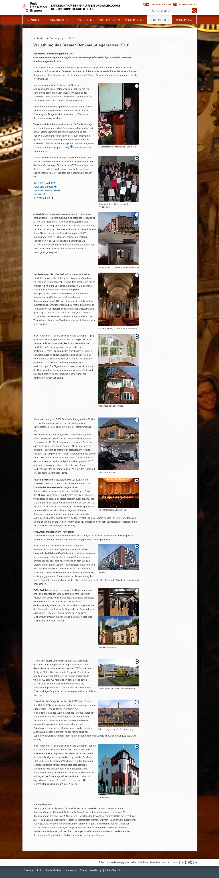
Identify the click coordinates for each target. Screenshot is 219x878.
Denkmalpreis (40, 38)
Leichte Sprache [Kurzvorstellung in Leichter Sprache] (187, 4)
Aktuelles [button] (85, 19)
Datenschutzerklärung (91, 870)
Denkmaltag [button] (184, 19)
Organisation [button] (59, 19)
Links (39, 870)
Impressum (70, 870)
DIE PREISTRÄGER (42, 182)
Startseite (35, 19)
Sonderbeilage (55, 147)
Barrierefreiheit (53, 870)
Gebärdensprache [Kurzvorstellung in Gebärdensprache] (160, 4)
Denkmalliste (134, 19)
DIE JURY (37, 194)
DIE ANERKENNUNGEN (45, 190)
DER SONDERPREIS (43, 186)
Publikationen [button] (109, 19)
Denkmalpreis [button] (159, 19)
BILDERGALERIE (41, 198)
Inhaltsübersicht (113, 870)
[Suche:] (174, 10)
